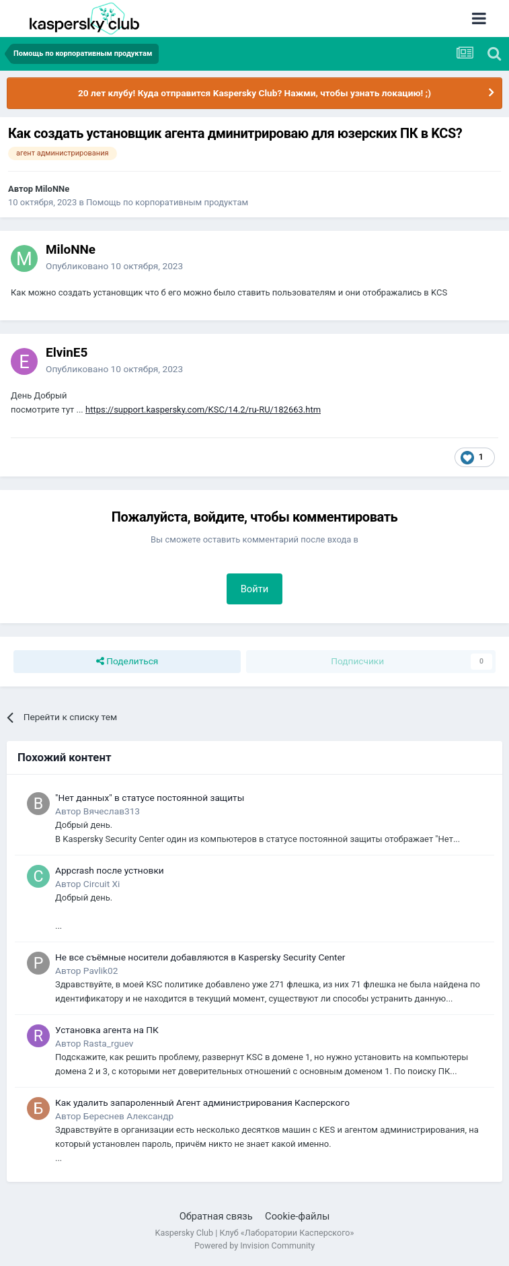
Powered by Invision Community (254, 1245)
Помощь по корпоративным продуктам (167, 202)
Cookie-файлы (297, 1216)
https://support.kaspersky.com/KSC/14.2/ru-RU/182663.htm (203, 410)
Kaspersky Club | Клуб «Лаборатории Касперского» (254, 1233)
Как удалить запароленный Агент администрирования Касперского (202, 1102)
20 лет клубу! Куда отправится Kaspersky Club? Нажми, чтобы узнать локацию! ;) (254, 92)
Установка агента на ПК (107, 1029)
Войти (255, 589)
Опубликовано (114, 265)
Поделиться (127, 661)
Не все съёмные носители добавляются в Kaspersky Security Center (200, 957)
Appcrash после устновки (109, 870)
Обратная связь (216, 1216)
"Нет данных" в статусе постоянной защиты (149, 797)
